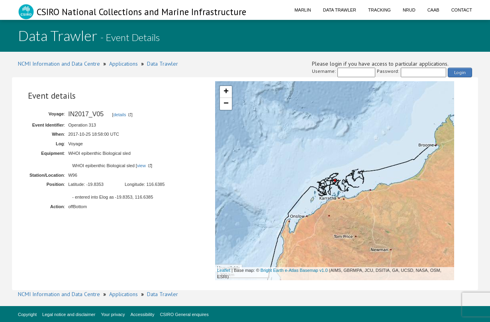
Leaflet (223, 270)
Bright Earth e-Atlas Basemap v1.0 (294, 270)
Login (460, 72)
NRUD (409, 10)
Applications (123, 63)
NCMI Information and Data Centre (59, 63)
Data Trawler (339, 10)
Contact (461, 10)
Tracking (379, 10)
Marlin (302, 10)
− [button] (226, 104)
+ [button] (226, 92)
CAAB (433, 10)
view (141, 165)
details (120, 114)
